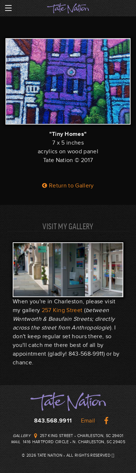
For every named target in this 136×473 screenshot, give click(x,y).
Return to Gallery (68, 185)
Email (88, 420)
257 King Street (62, 310)
